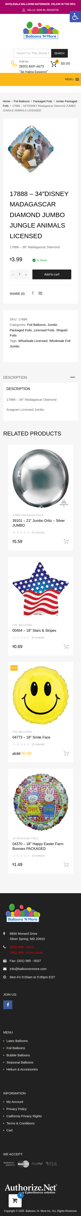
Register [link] (53, 10)
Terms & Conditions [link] (20, 1123)
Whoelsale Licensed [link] (32, 341)
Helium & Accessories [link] (22, 1069)
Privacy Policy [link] (16, 1109)
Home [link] (6, 101)
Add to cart (51, 274)
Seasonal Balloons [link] (19, 1062)
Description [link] (15, 377)
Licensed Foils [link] (44, 330)
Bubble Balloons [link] (18, 1055)
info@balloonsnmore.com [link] (28, 969)
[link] (75, 16)
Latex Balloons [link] (17, 1041)
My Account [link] (14, 1102)
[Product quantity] (19, 274)
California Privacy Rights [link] (24, 1116)
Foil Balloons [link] (22, 101)
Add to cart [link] (66, 541)
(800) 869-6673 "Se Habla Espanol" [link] (29, 69)
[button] (69, 79)
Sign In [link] (41, 10)
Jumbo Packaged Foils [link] (28, 515)
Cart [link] (9, 1130)
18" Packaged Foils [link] (25, 838)
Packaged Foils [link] (42, 101)
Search (59, 53)
